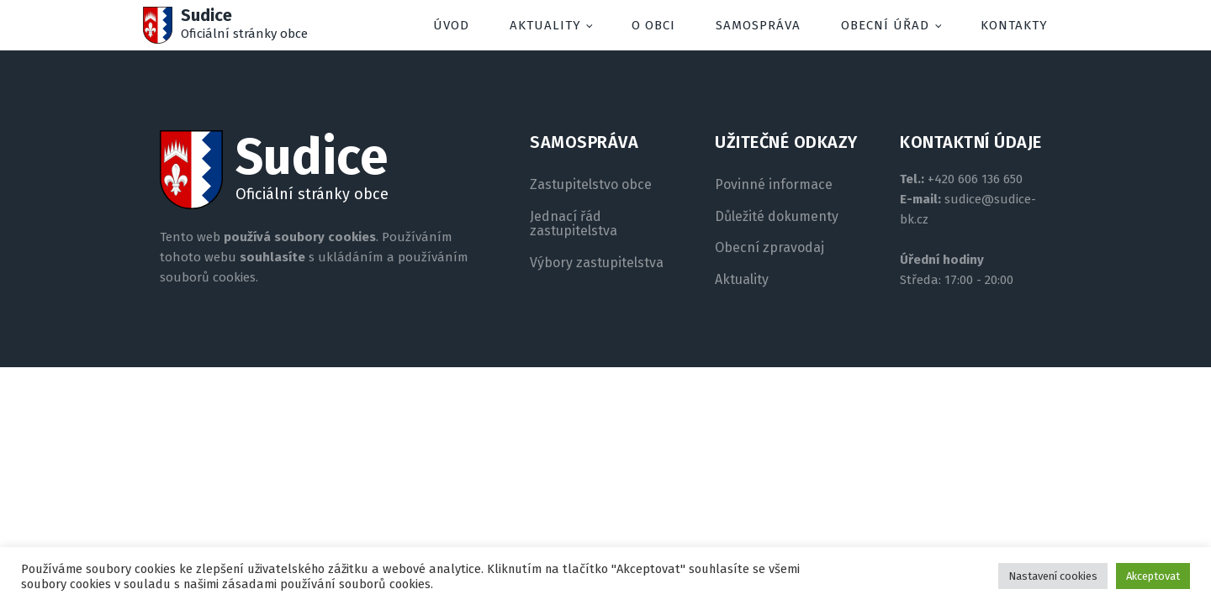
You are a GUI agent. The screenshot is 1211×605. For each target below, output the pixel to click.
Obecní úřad (885, 25)
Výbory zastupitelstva (597, 263)
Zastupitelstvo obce (591, 184)
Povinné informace (774, 184)
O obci (653, 25)
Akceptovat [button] (1153, 576)
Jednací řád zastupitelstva (573, 224)
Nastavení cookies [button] (1052, 576)
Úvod (451, 25)
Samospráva (758, 25)
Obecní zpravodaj (769, 247)
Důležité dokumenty (776, 216)
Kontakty (1014, 25)
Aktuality (545, 25)
